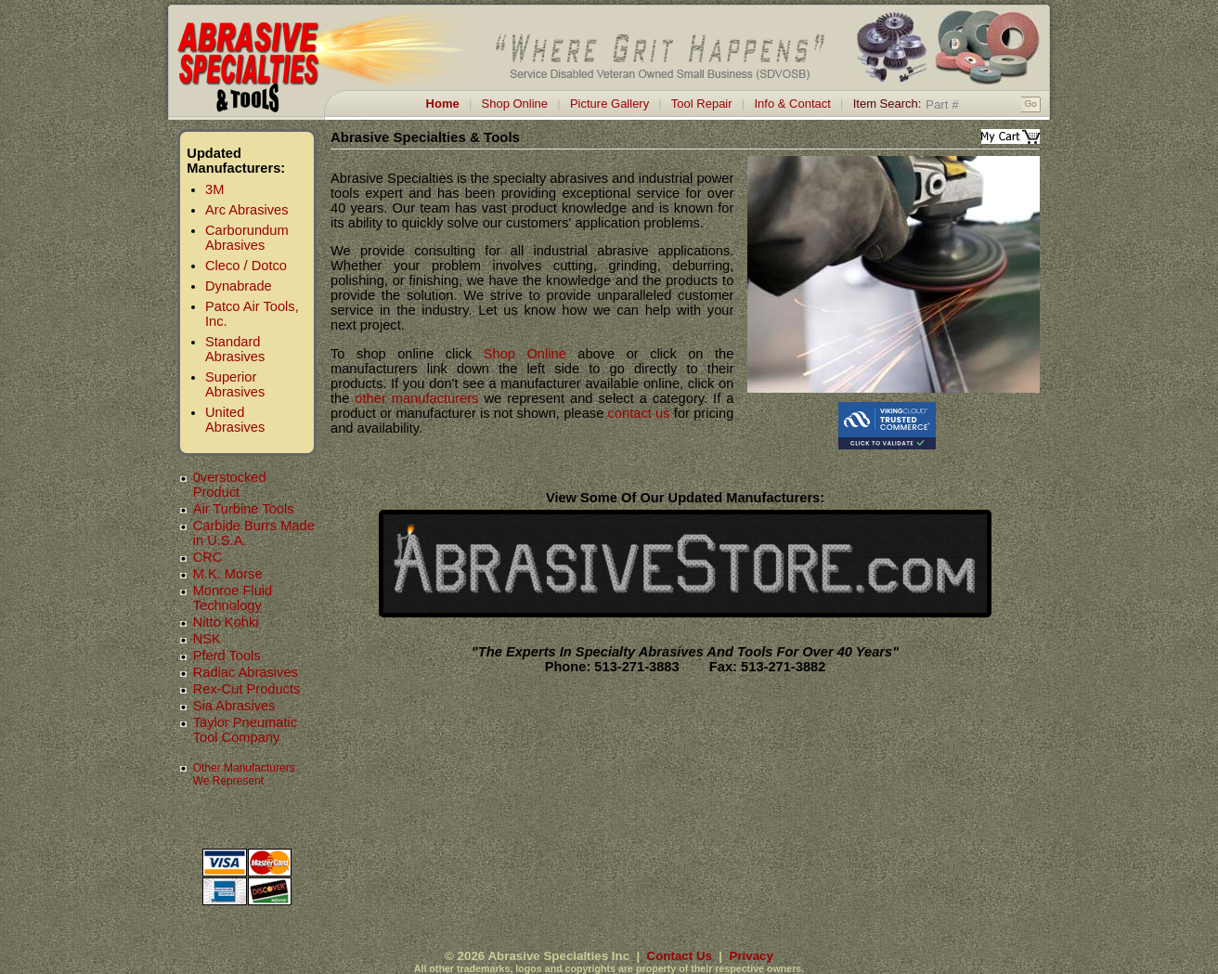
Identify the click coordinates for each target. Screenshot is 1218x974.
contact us (639, 413)
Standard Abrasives (235, 349)
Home (443, 103)
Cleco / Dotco (246, 265)
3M (214, 189)
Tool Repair (701, 103)
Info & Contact (792, 103)
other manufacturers (416, 398)
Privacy (751, 956)
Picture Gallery (609, 103)
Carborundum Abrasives (247, 238)
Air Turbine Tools (243, 508)
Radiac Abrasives (245, 672)
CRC (208, 557)
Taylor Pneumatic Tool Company (245, 730)
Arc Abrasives (247, 209)
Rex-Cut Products (247, 689)
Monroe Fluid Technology (233, 598)
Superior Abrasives (235, 384)
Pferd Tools (227, 655)
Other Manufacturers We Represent (244, 774)
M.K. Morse (228, 573)
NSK (207, 638)
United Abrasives (235, 420)
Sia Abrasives (234, 705)
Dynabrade (238, 286)
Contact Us (679, 956)
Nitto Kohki (226, 622)
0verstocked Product (229, 485)
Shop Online (515, 103)
